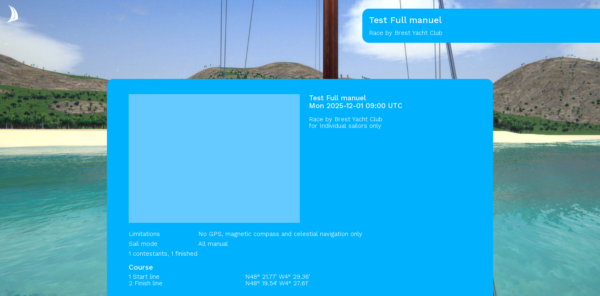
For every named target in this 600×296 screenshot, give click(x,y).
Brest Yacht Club (358, 119)
